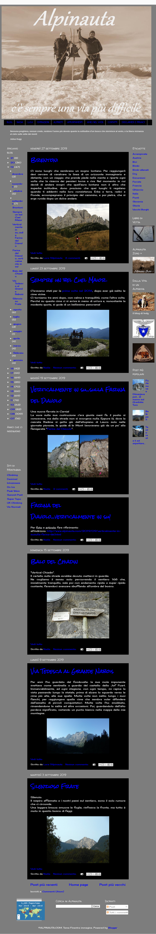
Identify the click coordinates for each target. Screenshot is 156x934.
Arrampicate (140, 154)
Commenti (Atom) (53, 891)
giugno (17, 324)
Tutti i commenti (118, 912)
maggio (17, 331)
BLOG (9, 122)
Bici (135, 162)
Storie (136, 205)
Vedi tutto (36, 253)
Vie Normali (14, 506)
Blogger (112, 927)
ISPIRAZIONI (43, 122)
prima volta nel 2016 (77, 290)
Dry (135, 173)
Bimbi (136, 165)
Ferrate (137, 181)
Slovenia (138, 201)
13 (12, 391)
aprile (16, 338)
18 (12, 368)
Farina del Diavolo (59, 428)
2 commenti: (61, 489)
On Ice (11, 487)
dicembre (17, 174)
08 (12, 413)
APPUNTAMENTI (75, 122)
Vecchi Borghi (141, 209)
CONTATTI (112, 122)
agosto (17, 309)
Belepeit (147, 415)
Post (111, 906)
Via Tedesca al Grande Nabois (72, 671)
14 (12, 386)
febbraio (18, 353)
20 (12, 162)
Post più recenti (44, 885)
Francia (137, 185)
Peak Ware (13, 491)
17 (12, 373)
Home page (78, 885)
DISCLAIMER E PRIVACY (133, 122)
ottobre (17, 191)
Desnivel (12, 479)
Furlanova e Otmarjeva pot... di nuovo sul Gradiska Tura (141, 392)
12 (12, 395)
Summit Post (15, 494)
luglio (16, 316)
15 (12, 382)
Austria (137, 157)
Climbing (12, 475)
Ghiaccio (138, 189)
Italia (135, 193)
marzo (17, 345)
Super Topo (14, 499)
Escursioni (139, 177)
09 (13, 409)
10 (12, 404)
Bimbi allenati (141, 169)
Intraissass (13, 483)
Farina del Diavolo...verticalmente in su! (71, 511)
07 (12, 418)
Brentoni (44, 160)
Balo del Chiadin (54, 561)
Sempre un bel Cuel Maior (68, 279)
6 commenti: (73, 258)
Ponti (136, 197)
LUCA (30, 122)
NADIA (20, 122)
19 (12, 167)
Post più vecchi (112, 885)
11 (11, 400)
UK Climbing (14, 502)
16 (12, 377)
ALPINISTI (58, 122)
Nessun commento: (65, 367)
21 (12, 158)
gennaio (18, 360)
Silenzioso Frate (55, 786)
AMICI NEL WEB (95, 122)
